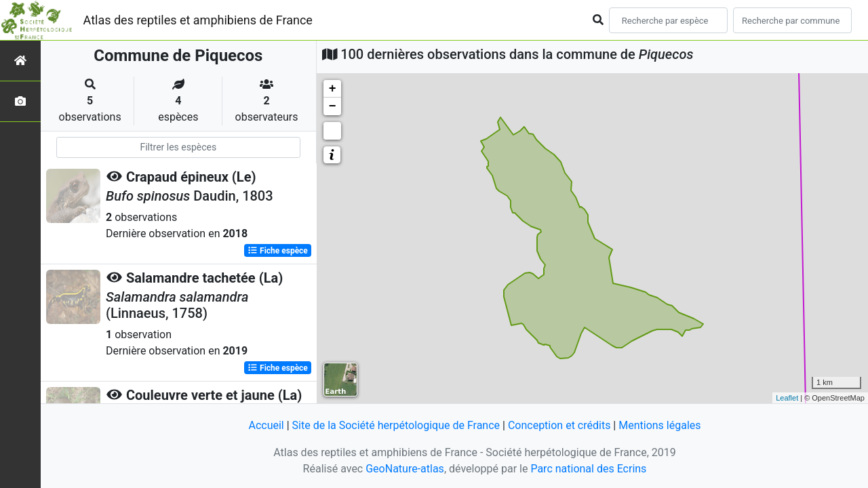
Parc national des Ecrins (588, 468)
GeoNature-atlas (405, 468)
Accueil (265, 425)
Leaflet (787, 398)
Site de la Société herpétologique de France (396, 425)
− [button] (332, 106)
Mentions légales (659, 425)
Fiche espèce (278, 251)
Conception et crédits (559, 425)
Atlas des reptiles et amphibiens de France (198, 20)
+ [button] (332, 89)
